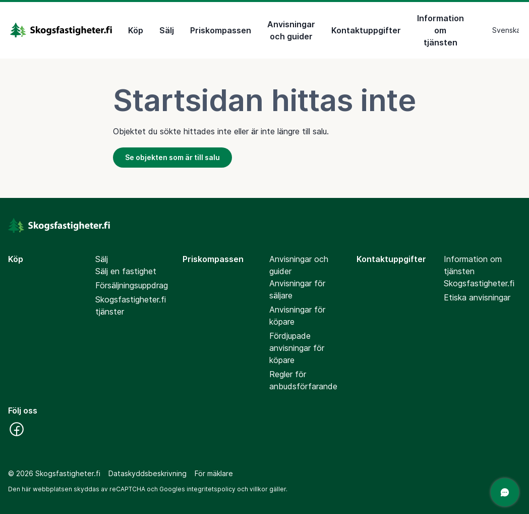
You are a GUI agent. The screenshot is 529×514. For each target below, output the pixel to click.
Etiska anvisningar (477, 297)
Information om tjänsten (440, 30)
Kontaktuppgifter (366, 30)
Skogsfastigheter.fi (479, 283)
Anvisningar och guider (291, 30)
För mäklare (214, 473)
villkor (259, 489)
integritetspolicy (211, 489)
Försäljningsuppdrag (131, 285)
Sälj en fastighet (125, 271)
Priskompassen (220, 30)
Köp (135, 30)
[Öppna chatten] (505, 492)
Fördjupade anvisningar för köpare (296, 348)
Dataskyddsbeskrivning (147, 473)
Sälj (166, 30)
